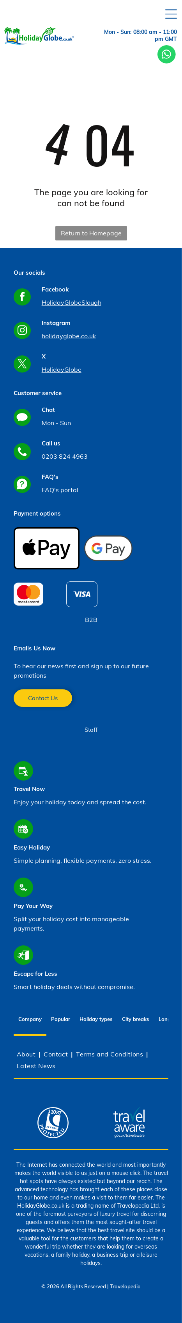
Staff (91, 729)
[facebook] (22, 297)
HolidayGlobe (61, 369)
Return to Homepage (91, 233)
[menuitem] (27, 1054)
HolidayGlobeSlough (71, 302)
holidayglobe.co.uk (69, 336)
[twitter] (22, 364)
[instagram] (22, 331)
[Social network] (22, 418)
